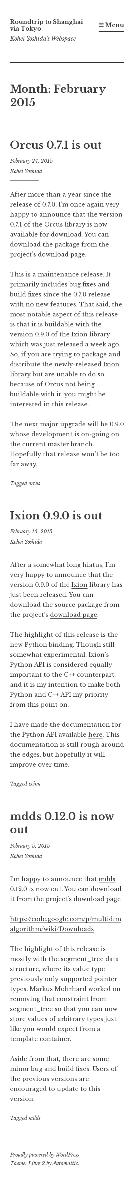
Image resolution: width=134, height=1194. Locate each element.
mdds (107, 879)
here (95, 734)
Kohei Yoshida (26, 171)
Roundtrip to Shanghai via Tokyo (46, 25)
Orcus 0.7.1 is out (55, 145)
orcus (34, 483)
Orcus (53, 224)
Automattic (65, 1163)
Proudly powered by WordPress (44, 1155)
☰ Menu (111, 25)
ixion (35, 784)
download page (61, 254)
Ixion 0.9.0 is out (56, 515)
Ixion (79, 584)
